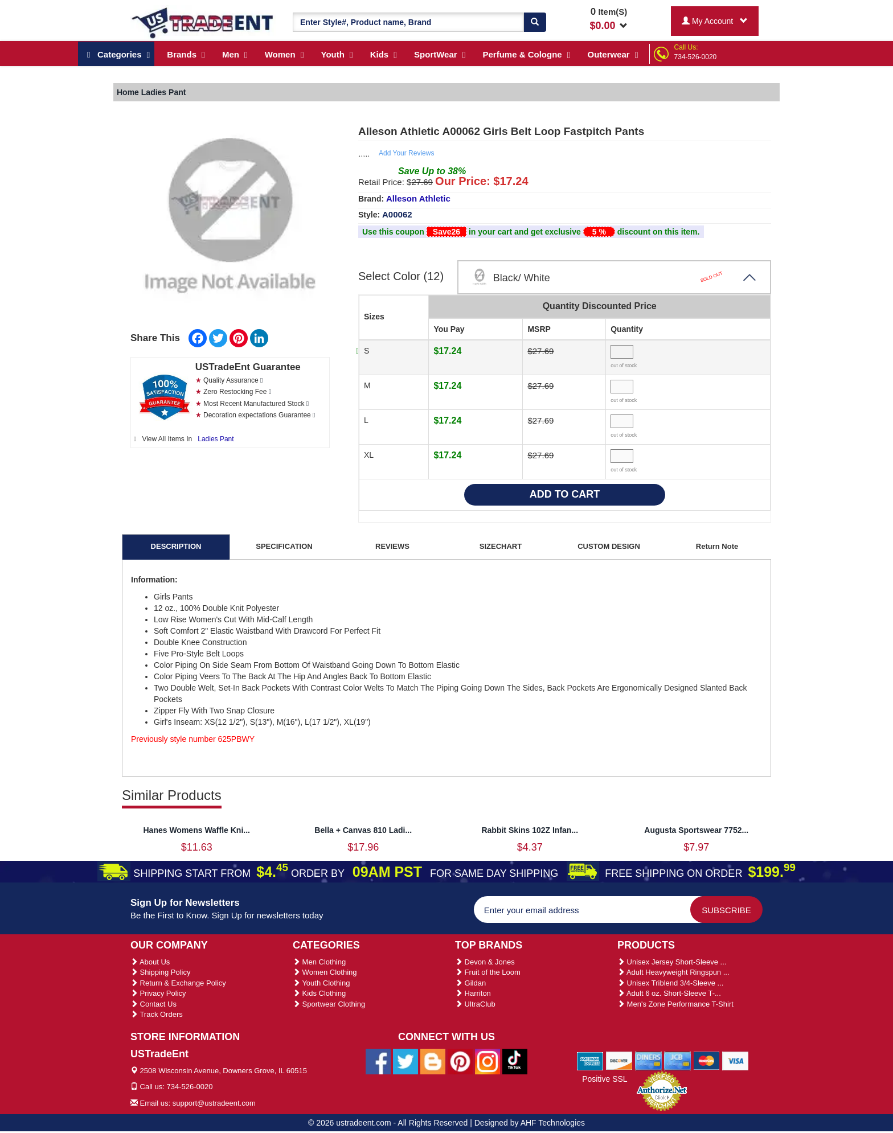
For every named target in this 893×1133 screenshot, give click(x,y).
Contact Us (153, 1004)
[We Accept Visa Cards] (735, 1060)
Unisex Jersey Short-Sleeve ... (671, 962)
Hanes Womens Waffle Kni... (197, 830)
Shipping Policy (160, 972)
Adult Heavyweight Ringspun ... (673, 972)
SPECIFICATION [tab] (284, 546)
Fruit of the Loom (488, 972)
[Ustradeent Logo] (203, 22)
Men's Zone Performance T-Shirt (675, 1004)
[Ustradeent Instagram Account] (487, 1060)
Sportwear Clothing (329, 1004)
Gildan (470, 983)
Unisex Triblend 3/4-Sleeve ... (670, 983)
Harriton (473, 993)
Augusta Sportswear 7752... (696, 830)
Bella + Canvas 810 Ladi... (363, 830)
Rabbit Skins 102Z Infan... (529, 830)
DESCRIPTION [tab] (176, 546)
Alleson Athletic (418, 198)
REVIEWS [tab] (392, 546)
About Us (150, 962)
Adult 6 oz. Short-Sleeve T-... (669, 993)
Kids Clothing (319, 993)
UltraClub (475, 1004)
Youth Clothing (321, 983)
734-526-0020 (695, 57)
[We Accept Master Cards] (706, 1060)
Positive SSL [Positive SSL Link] (604, 1078)
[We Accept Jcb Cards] (677, 1060)
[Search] (534, 22)
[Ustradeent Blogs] (432, 1060)
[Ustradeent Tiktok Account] (514, 1060)
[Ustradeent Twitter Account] (405, 1060)
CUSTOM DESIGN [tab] (608, 546)
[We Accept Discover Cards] (619, 1060)
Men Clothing (319, 962)
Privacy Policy (158, 993)
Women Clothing (325, 972)
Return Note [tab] (717, 546)
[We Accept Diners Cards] (648, 1060)
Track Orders (156, 1014)
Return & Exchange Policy (178, 983)
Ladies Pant (216, 439)
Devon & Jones (485, 962)
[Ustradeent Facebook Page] (378, 1060)
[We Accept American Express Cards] (590, 1060)
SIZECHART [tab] (501, 546)
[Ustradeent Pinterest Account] (460, 1060)
